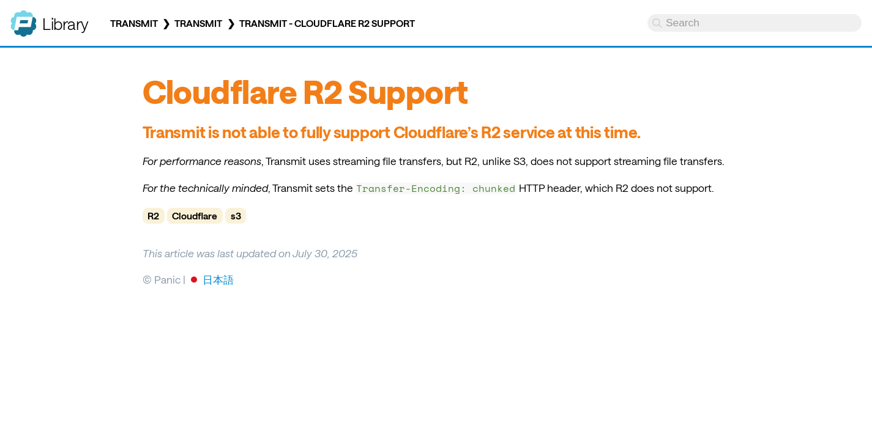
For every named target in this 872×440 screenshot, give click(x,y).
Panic (23, 18)
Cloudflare (194, 215)
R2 (153, 215)
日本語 (218, 279)
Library (65, 23)
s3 (236, 215)
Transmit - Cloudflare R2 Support (327, 23)
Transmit (134, 23)
